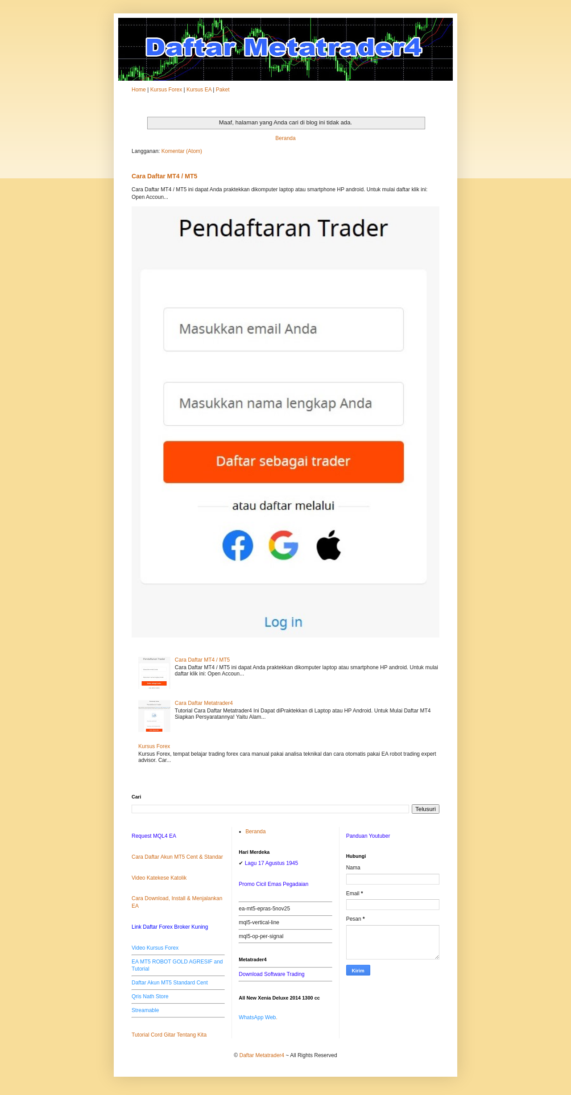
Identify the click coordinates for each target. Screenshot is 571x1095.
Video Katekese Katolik (159, 878)
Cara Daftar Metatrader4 (204, 703)
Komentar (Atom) (181, 151)
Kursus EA (198, 89)
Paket (223, 89)
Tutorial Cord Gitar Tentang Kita (169, 1035)
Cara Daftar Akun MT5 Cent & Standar (177, 857)
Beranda (285, 138)
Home (139, 89)
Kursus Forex (166, 89)
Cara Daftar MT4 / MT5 (164, 176)
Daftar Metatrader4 (262, 1055)
